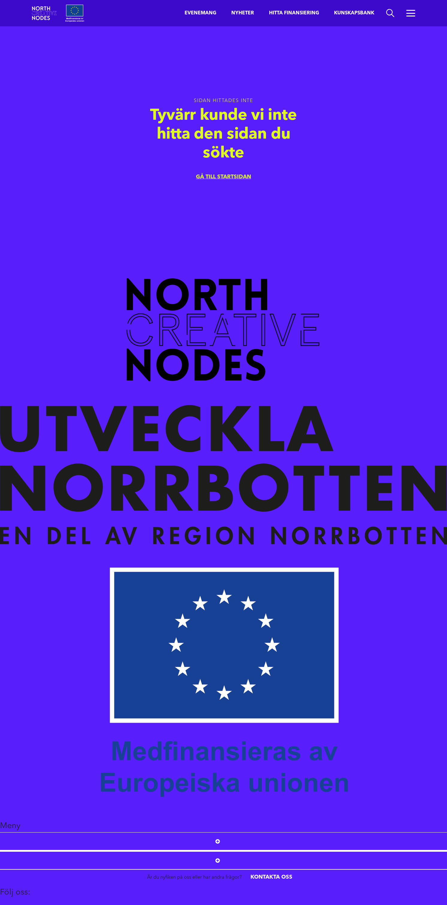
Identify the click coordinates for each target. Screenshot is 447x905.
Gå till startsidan (223, 177)
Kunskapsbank (354, 13)
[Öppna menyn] (410, 13)
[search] (390, 13)
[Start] (44, 13)
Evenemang (200, 13)
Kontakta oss (271, 877)
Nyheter (242, 13)
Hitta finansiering (294, 13)
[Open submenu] (217, 841)
